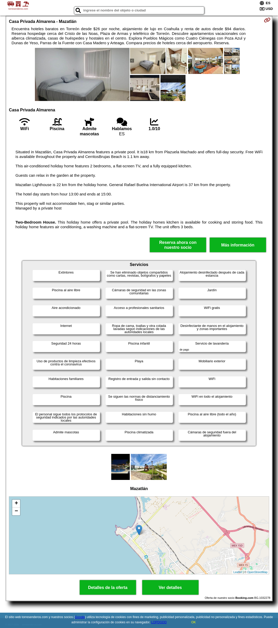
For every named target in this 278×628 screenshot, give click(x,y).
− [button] (16, 511)
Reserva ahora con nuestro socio (177, 245)
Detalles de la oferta (107, 587)
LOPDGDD (158, 622)
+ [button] (16, 504)
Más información (237, 245)
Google (80, 617)
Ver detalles (170, 587)
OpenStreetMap (257, 572)
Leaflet (237, 572)
